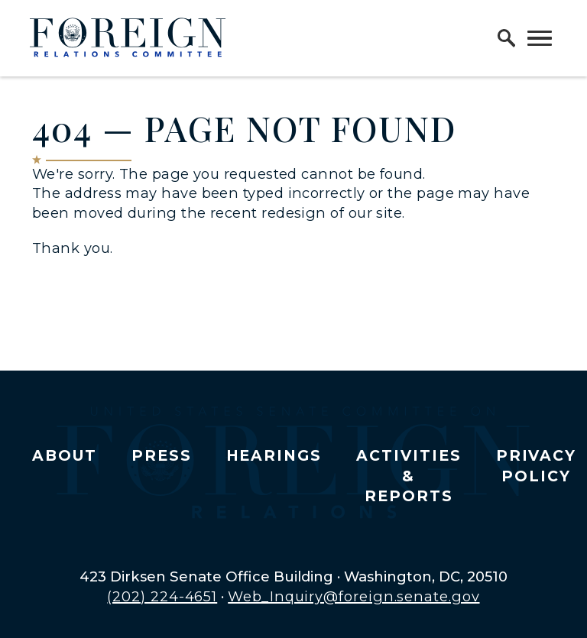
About (64, 456)
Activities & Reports (409, 476)
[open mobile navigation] (539, 38)
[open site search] (506, 38)
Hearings (274, 456)
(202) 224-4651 (162, 596)
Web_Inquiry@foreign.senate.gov (353, 596)
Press (161, 456)
